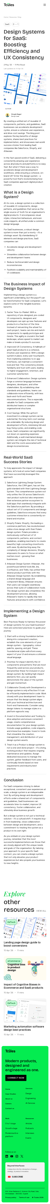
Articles (29, 1123)
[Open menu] (44, 4)
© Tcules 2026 (37, 1197)
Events (28, 1138)
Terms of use (24, 1197)
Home (6, 17)
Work (7, 1118)
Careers (8, 1104)
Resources (13, 17)
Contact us (9, 1108)
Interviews (30, 1133)
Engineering (31, 1098)
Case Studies (10, 1094)
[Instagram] (16, 1156)
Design (28, 1093)
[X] (22, 1156)
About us (8, 1099)
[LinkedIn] (6, 1156)
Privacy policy (10, 1197)
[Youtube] (11, 1156)
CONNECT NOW (15, 1078)
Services (29, 1088)
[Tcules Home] (9, 4)
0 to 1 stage (10, 1123)
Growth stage (11, 1128)
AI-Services (30, 1103)
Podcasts (30, 1128)
